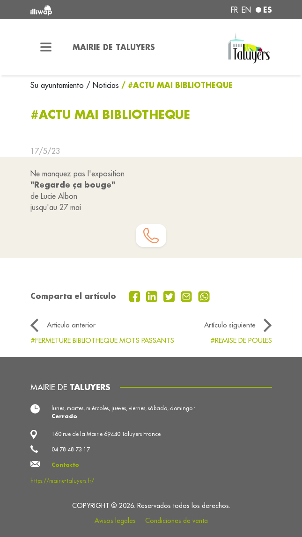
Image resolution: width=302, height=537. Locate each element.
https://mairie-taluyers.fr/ (62, 480)
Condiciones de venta (176, 520)
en (246, 10)
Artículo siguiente (230, 324)
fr (234, 10)
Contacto (65, 464)
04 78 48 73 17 (71, 449)
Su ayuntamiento (58, 85)
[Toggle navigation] (46, 47)
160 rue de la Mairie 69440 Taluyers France (106, 433)
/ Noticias (102, 85)
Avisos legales (115, 520)
